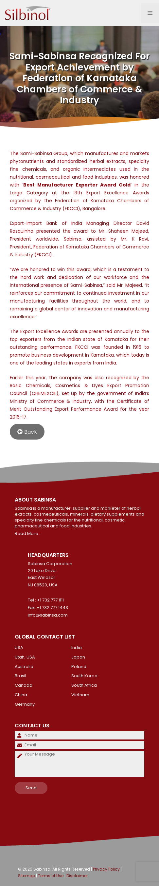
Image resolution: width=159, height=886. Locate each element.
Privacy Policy (106, 869)
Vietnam (80, 695)
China (21, 695)
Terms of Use (50, 875)
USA (19, 647)
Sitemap (26, 875)
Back (27, 432)
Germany (25, 704)
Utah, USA (25, 657)
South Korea (84, 676)
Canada (23, 685)
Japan (78, 657)
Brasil (20, 676)
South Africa (84, 685)
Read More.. (27, 533)
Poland (78, 666)
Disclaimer (77, 875)
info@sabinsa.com (48, 615)
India (76, 647)
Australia (24, 666)
